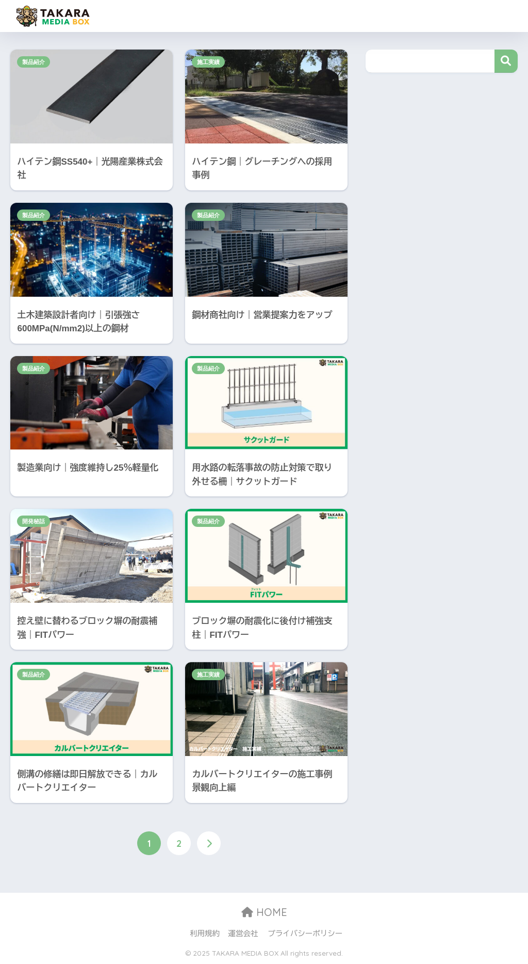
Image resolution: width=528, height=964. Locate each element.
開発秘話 (33, 521)
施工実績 (208, 62)
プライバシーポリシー (305, 933)
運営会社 (243, 933)
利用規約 (205, 933)
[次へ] (209, 843)
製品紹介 (33, 62)
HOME (264, 912)
